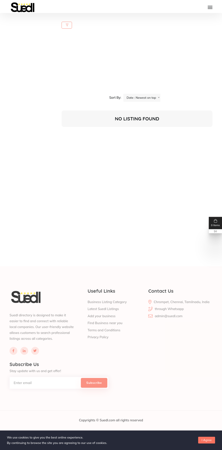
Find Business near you (105, 328)
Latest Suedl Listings (103, 314)
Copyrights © (89, 425)
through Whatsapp (169, 314)
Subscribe (94, 388)
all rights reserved (129, 425)
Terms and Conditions (104, 335)
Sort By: (115, 97)
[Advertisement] (140, 63)
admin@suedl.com (169, 321)
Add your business (102, 321)
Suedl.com (108, 425)
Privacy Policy (98, 342)
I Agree (207, 440)
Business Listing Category (107, 307)
